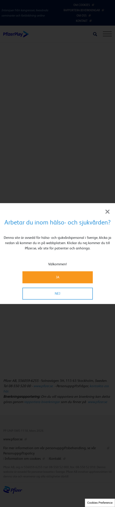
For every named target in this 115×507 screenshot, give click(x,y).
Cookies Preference (100, 502)
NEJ (57, 293)
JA (57, 277)
